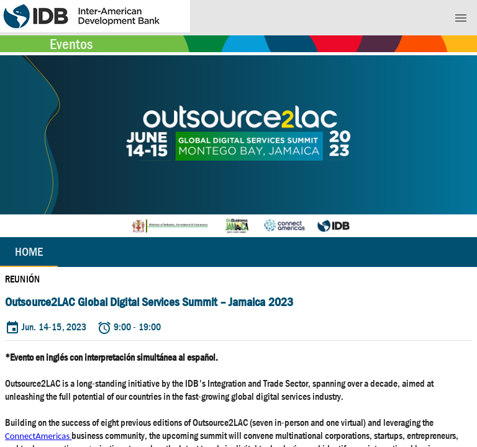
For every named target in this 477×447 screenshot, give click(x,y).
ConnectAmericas (38, 435)
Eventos (71, 44)
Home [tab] (29, 252)
